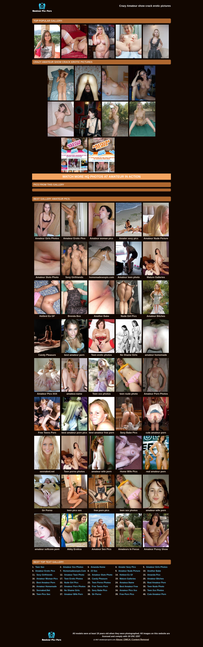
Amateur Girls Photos (156, 567)
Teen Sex (39, 567)
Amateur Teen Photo (74, 575)
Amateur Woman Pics (47, 579)
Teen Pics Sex (43, 594)
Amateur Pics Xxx (128, 590)
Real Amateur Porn (156, 582)
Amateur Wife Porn (73, 594)
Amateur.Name (127, 582)
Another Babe (154, 571)
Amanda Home (98, 567)
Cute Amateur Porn (156, 594)
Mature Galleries (128, 579)
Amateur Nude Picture (129, 571)
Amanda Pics (153, 575)
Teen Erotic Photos (73, 579)
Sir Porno (96, 594)
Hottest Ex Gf (126, 575)
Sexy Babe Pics (99, 590)
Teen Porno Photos (101, 582)
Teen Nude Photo (155, 586)
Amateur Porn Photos (74, 586)
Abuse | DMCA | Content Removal (132, 639)
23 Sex (94, 571)
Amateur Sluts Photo (102, 575)
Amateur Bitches (155, 579)
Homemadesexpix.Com (74, 571)
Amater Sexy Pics (127, 567)
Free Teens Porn (100, 586)
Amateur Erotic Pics (45, 571)
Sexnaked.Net (43, 590)
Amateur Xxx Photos (73, 567)
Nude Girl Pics (71, 582)
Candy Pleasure (99, 579)
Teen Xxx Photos (155, 590)
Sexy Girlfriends (44, 575)
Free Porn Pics (127, 594)
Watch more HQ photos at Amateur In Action (101, 176)
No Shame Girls (72, 590)
